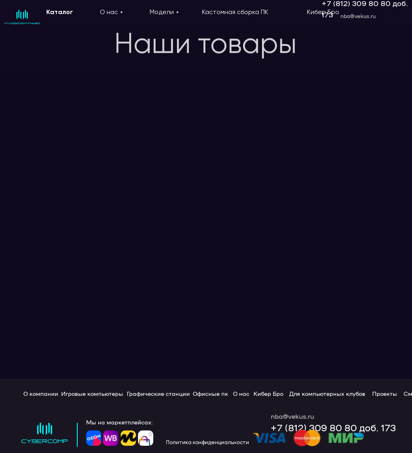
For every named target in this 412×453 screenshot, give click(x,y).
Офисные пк (210, 393)
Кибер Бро (323, 12)
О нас (109, 12)
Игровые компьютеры (92, 393)
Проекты (384, 393)
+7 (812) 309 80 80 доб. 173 (333, 427)
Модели (162, 12)
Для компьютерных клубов (327, 393)
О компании (40, 393)
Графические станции (158, 393)
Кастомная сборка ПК (235, 12)
